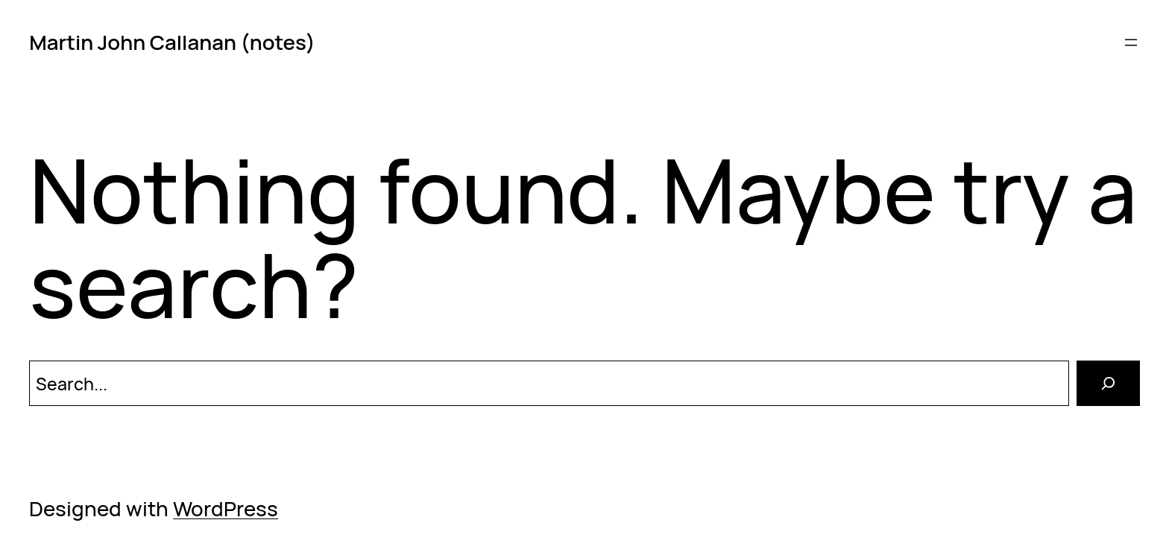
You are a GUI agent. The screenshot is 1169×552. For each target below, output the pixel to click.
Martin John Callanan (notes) (172, 42)
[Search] (1108, 383)
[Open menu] (1131, 42)
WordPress (225, 508)
